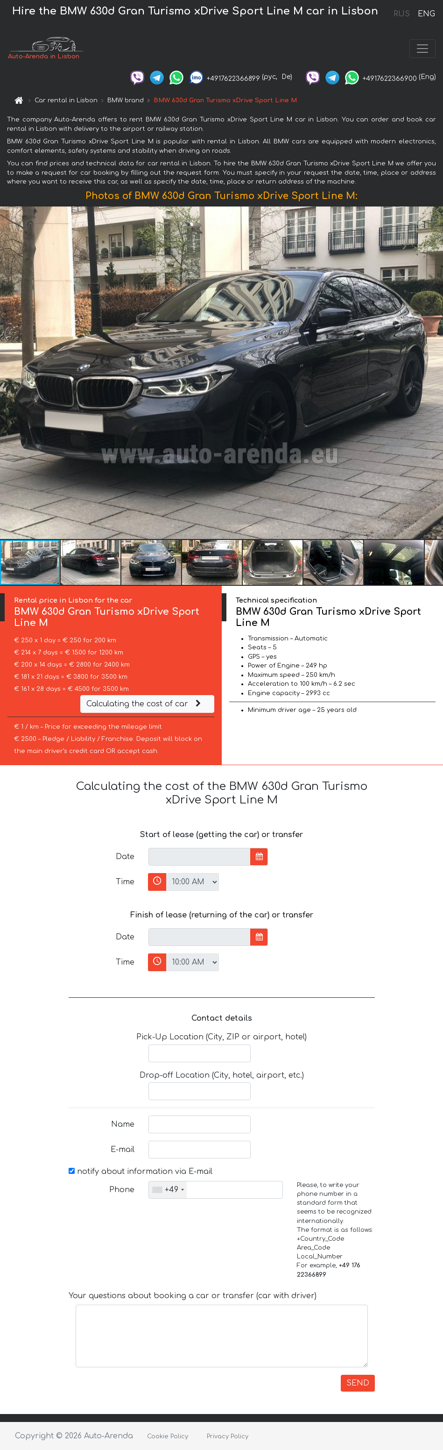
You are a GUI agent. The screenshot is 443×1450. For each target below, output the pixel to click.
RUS (402, 14)
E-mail (122, 1149)
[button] (434, 372)
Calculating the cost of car (144, 704)
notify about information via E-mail (140, 1171)
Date (125, 857)
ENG (426, 14)
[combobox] (168, 1189)
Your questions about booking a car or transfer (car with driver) (192, 1296)
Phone (121, 1190)
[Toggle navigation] (422, 48)
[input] (199, 857)
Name (122, 1124)
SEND (357, 1383)
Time (125, 882)
